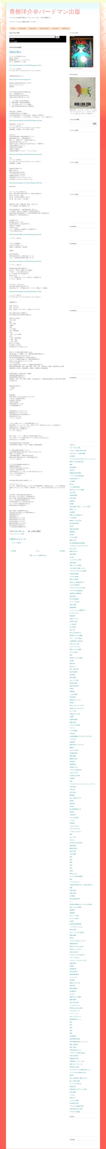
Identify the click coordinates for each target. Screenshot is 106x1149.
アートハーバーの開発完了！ (78, 610)
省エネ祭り (73, 492)
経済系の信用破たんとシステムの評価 (80, 904)
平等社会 (72, 733)
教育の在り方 (73, 551)
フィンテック (73, 977)
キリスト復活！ (74, 652)
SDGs (71, 871)
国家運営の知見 (74, 1058)
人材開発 (72, 512)
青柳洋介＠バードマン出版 (44, 11)
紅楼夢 (72, 966)
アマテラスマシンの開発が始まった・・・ (82, 1069)
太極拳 (72, 716)
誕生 (71, 879)
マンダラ (72, 820)
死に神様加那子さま (75, 809)
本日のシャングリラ (75, 949)
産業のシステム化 (75, 983)
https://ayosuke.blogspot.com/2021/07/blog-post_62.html (25, 261)
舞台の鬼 (72, 663)
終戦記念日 (73, 1086)
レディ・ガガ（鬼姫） (76, 638)
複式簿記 (72, 980)
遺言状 (72, 800)
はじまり (72, 994)
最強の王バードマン (75, 700)
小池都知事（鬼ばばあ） (77, 641)
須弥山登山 (73, 596)
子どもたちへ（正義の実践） (78, 453)
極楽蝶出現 (73, 764)
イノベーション (74, 1013)
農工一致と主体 (74, 669)
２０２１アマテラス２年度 (77, 588)
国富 (71, 834)
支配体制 (72, 913)
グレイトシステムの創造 (77, 932)
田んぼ (72, 484)
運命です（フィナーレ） (77, 1064)
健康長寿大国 (73, 943)
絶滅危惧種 (73, 607)
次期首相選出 (73, 495)
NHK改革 (72, 761)
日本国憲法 (73, 1036)
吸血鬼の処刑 (73, 683)
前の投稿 (62, 551)
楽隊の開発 (73, 756)
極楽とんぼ (73, 540)
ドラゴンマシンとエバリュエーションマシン (82, 784)
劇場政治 (72, 795)
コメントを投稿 (16, 542)
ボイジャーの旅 (74, 915)
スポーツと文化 (74, 680)
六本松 (72, 806)
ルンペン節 (73, 711)
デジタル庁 (73, 739)
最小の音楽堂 (73, 672)
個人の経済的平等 (75, 899)
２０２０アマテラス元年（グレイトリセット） (83, 459)
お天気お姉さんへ (75, 478)
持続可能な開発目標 (75, 924)
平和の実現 (73, 1092)
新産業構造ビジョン (75, 1019)
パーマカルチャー (75, 882)
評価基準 (72, 823)
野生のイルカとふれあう (77, 946)
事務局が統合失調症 (75, 473)
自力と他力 (73, 792)
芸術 (71, 1027)
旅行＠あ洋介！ (74, 971)
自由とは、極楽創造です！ (77, 582)
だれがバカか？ (74, 772)
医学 (71, 1022)
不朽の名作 (73, 786)
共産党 (72, 688)
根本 (71, 1033)
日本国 (72, 921)
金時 (71, 655)
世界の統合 (73, 890)
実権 (71, 887)
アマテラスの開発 (75, 725)
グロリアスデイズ (75, 828)
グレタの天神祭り (75, 585)
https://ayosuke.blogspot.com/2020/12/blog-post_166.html (25, 154)
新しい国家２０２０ (75, 798)
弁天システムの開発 (75, 907)
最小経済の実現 (74, 523)
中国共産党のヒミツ (75, 1050)
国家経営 (72, 691)
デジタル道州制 (74, 576)
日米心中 (72, 470)
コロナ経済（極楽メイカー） (78, 568)
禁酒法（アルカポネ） (76, 520)
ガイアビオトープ (75, 1011)
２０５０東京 (73, 537)
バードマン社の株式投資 (77, 475)
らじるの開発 (73, 694)
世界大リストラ (74, 618)
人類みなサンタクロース (77, 708)
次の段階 (72, 456)
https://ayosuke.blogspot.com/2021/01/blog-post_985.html (25, 183)
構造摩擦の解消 (74, 974)
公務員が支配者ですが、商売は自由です (81, 885)
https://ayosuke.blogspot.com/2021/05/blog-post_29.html (25, 234)
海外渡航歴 (73, 969)
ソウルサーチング (75, 1005)
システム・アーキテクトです (78, 960)
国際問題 (72, 532)
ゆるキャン (73, 666)
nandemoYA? (32, 28)
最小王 (72, 526)
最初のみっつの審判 (75, 997)
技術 (71, 1030)
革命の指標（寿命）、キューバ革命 (80, 506)
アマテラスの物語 (75, 1111)
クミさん (72, 1095)
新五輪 (72, 503)
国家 (71, 464)
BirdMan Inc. (65, 28)
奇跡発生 (72, 778)
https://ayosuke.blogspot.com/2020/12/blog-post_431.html (25, 120)
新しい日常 (73, 548)
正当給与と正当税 (75, 775)
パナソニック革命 (19, 534)
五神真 (72, 702)
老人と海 (72, 630)
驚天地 (72, 938)
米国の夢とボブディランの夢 (78, 1089)
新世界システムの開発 (76, 635)
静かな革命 (73, 851)
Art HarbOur (55, 28)
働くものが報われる (75, 632)
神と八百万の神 (74, 1002)
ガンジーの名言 (74, 918)
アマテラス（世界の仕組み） (78, 1053)
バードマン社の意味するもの (78, 1072)
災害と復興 (73, 604)
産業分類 (72, 985)
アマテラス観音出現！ (76, 770)
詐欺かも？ (73, 1097)
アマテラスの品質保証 (76, 590)
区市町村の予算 (74, 1103)
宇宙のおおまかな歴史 (76, 1008)
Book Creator (22, 28)
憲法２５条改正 (74, 579)
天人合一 (72, 557)
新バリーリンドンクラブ (77, 705)
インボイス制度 (74, 1100)
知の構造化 (73, 991)
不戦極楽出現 (73, 753)
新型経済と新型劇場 (75, 593)
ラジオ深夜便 (73, 730)
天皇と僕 (72, 789)
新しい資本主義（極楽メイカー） (79, 1078)
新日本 (72, 1075)
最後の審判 (73, 845)
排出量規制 (73, 467)
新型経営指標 (73, 719)
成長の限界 (73, 562)
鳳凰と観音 (73, 722)
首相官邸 (72, 803)
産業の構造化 (73, 988)
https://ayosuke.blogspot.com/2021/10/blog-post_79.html (25, 291)
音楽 (71, 781)
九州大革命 (73, 498)
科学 (71, 1025)
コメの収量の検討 (75, 487)
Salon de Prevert (44, 28)
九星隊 (72, 660)
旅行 (71, 868)
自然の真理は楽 (74, 686)
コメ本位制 (73, 518)
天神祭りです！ (74, 767)
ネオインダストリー (75, 1016)
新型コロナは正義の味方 (77, 461)
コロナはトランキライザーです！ (79, 546)
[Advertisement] (77, 233)
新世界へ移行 (73, 621)
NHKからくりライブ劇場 (77, 489)
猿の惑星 (72, 674)
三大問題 (72, 896)
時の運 (72, 534)
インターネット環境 (75, 560)
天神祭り (72, 812)
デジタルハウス (74, 613)
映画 (71, 862)
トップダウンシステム (76, 927)
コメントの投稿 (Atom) (39, 555)
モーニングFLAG (74, 602)
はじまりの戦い (74, 750)
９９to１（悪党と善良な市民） (78, 450)
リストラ (72, 728)
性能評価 (72, 616)
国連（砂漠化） (74, 1044)
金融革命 (72, 501)
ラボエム (72, 840)
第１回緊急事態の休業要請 (77, 543)
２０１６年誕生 (74, 817)
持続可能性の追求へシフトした (79, 1041)
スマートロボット (75, 957)
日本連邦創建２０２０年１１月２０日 (80, 736)
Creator (13, 28)
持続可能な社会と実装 (76, 1109)
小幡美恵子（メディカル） (77, 1061)
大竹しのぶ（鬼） (75, 644)
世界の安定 (73, 893)
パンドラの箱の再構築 (76, 876)
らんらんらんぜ (74, 826)
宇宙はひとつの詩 (75, 714)
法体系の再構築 (74, 574)
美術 (71, 859)
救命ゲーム (73, 509)
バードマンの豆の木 (75, 1083)
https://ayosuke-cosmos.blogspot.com (20, 79)
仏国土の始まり (74, 952)
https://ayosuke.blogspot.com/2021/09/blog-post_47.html (25, 65)
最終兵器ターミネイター (77, 744)
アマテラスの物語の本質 (77, 1106)
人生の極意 (73, 854)
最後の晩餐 (73, 935)
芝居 (71, 865)
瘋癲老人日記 (73, 758)
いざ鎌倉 (72, 481)
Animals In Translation (76, 843)
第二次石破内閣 (74, 599)
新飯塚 (72, 747)
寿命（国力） (73, 1047)
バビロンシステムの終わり (77, 955)
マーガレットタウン (75, 831)
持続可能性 (73, 554)
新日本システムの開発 (76, 658)
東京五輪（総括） (75, 1067)
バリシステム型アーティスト (78, 941)
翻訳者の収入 (73, 848)
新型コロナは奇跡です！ (77, 515)
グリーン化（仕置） (75, 447)
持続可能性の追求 (75, 1039)
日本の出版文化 (74, 1055)
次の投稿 (13, 551)
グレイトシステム (75, 646)
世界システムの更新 (75, 565)
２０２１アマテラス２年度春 (78, 571)
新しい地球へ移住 (75, 1081)
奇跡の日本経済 (74, 529)
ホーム (38, 551)
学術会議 (72, 742)
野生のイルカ (73, 873)
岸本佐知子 (73, 697)
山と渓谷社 (73, 627)
